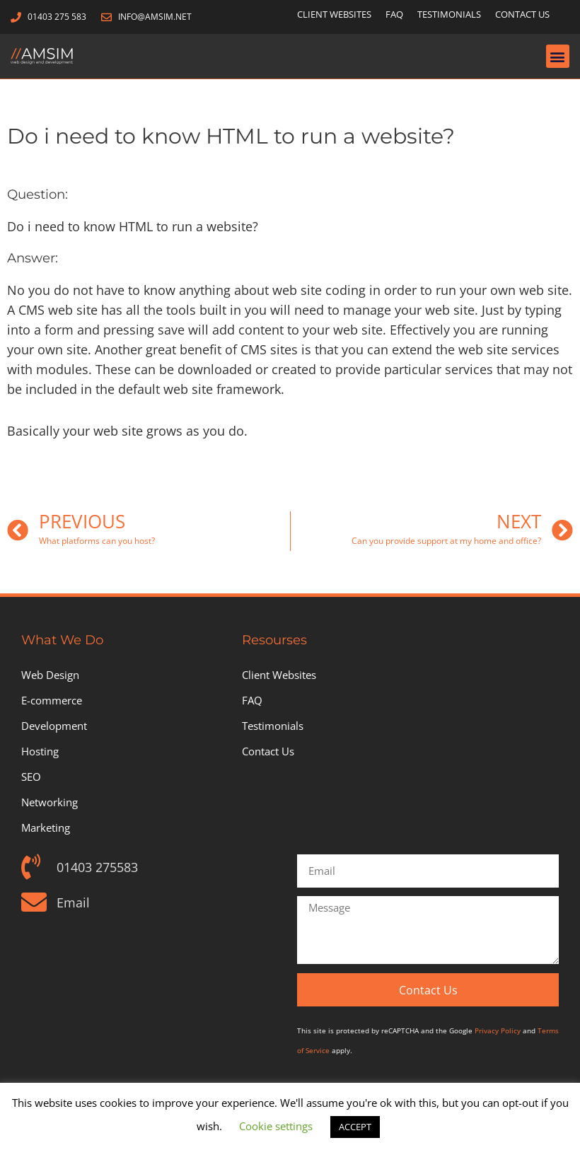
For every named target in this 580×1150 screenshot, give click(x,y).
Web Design (50, 675)
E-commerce (51, 700)
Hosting (40, 751)
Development (54, 726)
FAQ (394, 14)
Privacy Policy (498, 1030)
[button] (557, 56)
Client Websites (334, 14)
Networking (49, 802)
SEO (31, 776)
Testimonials (449, 14)
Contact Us (522, 14)
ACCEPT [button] (355, 1126)
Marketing (45, 827)
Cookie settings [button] (276, 1126)
